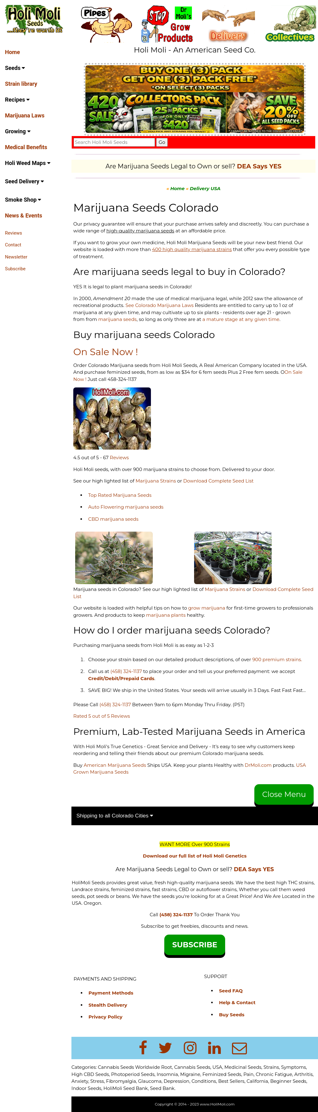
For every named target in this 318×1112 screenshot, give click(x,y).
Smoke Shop (23, 199)
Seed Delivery (24, 181)
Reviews (13, 233)
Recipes (17, 99)
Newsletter (16, 257)
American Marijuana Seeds (114, 765)
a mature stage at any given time (240, 319)
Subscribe (15, 269)
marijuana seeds (117, 319)
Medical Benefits (26, 147)
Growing (17, 131)
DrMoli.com (258, 765)
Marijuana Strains (156, 481)
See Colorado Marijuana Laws (159, 305)
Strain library (21, 83)
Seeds (15, 68)
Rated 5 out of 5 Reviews (101, 716)
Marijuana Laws (24, 115)
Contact (13, 245)
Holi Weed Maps (27, 163)
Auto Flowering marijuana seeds (125, 507)
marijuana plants (166, 615)
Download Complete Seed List (218, 481)
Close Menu (284, 794)
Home (12, 52)
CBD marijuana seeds (113, 519)
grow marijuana (206, 608)
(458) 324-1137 (126, 671)
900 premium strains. (277, 659)
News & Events (23, 215)
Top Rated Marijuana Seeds (120, 495)
